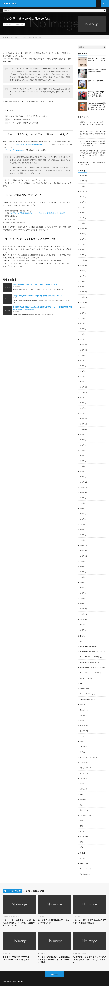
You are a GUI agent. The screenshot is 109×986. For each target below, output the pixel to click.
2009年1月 (83, 540)
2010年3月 (83, 466)
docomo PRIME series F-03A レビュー (92, 662)
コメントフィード (85, 869)
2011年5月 (83, 408)
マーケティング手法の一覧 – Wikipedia (28, 144)
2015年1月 (83, 255)
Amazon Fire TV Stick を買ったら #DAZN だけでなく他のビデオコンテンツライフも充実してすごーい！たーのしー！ (97, 107)
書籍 (81, 826)
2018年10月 (84, 181)
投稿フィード (84, 863)
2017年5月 (83, 197)
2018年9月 (83, 186)
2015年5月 (83, 244)
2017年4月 (83, 202)
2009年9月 (83, 498)
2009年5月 (83, 519)
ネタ (17, 916)
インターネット (85, 725)
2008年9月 (83, 561)
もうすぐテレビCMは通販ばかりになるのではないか (53, 921)
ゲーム (82, 741)
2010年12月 (84, 418)
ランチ (82, 784)
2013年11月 (84, 297)
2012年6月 (83, 360)
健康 (81, 794)
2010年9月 (83, 434)
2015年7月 (83, 239)
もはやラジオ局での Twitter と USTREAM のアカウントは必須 (16, 958)
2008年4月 (83, 588)
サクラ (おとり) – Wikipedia (13, 150)
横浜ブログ (99, 134)
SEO (14, 916)
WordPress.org (85, 874)
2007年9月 (83, 625)
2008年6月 (83, 577)
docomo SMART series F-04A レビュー (92, 667)
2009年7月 (83, 508)
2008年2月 (83, 598)
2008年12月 (84, 545)
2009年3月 (83, 529)
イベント (83, 720)
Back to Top (54, 974)
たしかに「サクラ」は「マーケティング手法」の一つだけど (26, 116)
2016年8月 (83, 212)
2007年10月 (84, 619)
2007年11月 (84, 614)
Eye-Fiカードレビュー (87, 678)
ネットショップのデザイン (88, 757)
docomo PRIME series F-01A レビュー (92, 657)
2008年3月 (83, 593)
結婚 (81, 842)
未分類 (82, 831)
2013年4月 (83, 323)
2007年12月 (84, 609)
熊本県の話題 (84, 836)
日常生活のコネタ (85, 815)
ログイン (83, 858)
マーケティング (18, 24)
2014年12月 (84, 260)
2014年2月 (83, 281)
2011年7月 (83, 397)
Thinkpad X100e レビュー (88, 699)
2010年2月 (83, 471)
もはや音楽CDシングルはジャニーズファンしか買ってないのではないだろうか (89, 959)
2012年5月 (83, 366)
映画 (81, 821)
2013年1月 (83, 339)
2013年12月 (84, 292)
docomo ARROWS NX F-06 (88, 646)
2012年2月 (83, 376)
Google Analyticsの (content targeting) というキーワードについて (37, 296)
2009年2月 (83, 535)
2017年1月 (83, 207)
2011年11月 (84, 392)
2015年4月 (83, 249)
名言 (81, 805)
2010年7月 (83, 445)
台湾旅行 (83, 799)
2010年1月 (83, 477)
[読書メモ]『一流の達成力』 (96, 81)
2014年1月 (83, 286)
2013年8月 (83, 308)
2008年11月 (84, 551)
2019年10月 (84, 175)
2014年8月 (83, 271)
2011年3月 (83, 413)
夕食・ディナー (85, 810)
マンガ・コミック (85, 768)
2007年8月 (83, 630)
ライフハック (84, 778)
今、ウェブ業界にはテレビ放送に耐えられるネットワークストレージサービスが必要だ (54, 959)
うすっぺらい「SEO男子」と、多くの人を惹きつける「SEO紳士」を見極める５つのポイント (19, 923)
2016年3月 (83, 223)
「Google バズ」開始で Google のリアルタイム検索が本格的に (89, 921)
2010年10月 (84, 429)
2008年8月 (83, 566)
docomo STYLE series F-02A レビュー (92, 673)
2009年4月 (83, 524)
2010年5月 (83, 455)
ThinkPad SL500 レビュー (88, 694)
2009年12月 (84, 482)
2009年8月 (83, 503)
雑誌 (81, 847)
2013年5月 (83, 318)
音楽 (84, 953)
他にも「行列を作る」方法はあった (18, 119)
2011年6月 (83, 403)
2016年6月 (83, 218)
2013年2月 (83, 334)
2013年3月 (83, 329)
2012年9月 (83, 355)
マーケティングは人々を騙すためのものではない (22, 123)
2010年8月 (83, 440)
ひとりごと (83, 715)
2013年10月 (84, 302)
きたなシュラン (85, 710)
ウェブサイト (84, 731)
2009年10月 (84, 492)
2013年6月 (83, 313)
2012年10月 (84, 350)
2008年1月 (83, 603)
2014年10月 (84, 265)
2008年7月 (83, 572)
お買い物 (83, 704)
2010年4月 (83, 461)
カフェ (82, 736)
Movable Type (84, 688)
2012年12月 (84, 345)
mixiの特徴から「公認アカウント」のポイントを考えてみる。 (36, 284)
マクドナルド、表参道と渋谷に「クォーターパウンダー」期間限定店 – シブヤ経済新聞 (37, 213)
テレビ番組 (83, 747)
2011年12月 (84, 387)
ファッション (84, 762)
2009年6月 (83, 514)
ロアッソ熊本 (84, 789)
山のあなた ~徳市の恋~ (42, 314)
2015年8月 (83, 234)
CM (81, 641)
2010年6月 (83, 450)
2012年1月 (83, 382)
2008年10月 (84, 556)
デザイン (83, 752)
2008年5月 (83, 582)
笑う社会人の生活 (97, 124)
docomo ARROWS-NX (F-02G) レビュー (92, 651)
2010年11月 (84, 424)
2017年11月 (84, 191)
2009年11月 (84, 487)
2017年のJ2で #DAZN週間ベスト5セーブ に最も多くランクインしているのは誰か (97, 94)
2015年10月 (84, 228)
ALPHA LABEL (19, 981)
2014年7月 (83, 276)
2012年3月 (83, 371)
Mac (81, 683)
